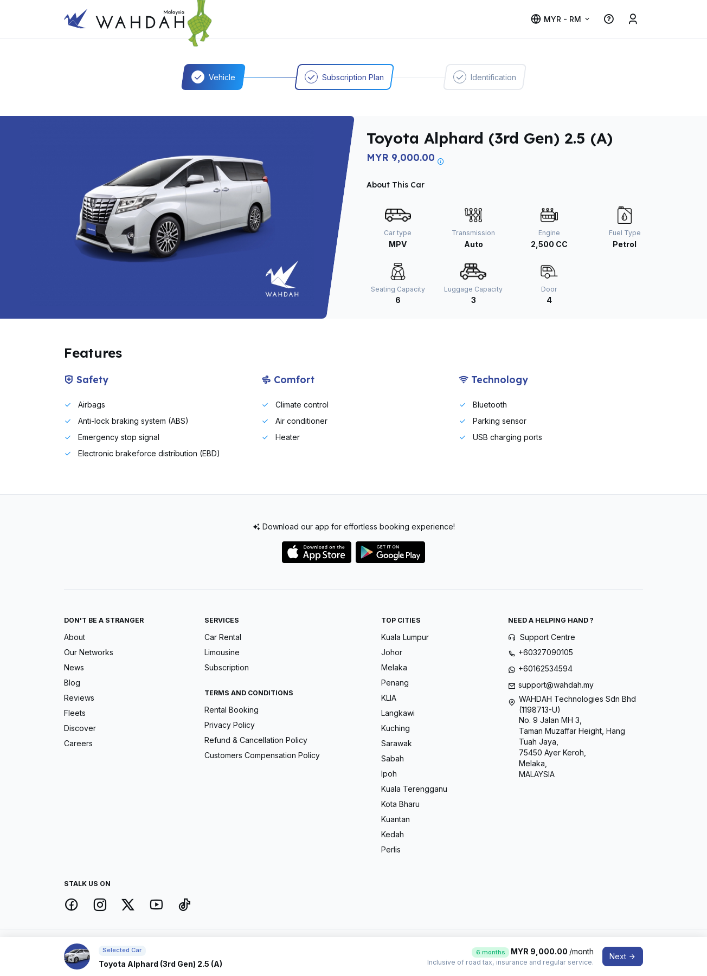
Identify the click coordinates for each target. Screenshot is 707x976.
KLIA (388, 697)
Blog (72, 682)
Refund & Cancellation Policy (255, 740)
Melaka (394, 667)
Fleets (75, 713)
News (74, 667)
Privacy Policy (229, 724)
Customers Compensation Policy (262, 755)
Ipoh (389, 773)
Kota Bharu (400, 804)
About (74, 637)
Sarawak (396, 743)
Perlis (391, 849)
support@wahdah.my (556, 684)
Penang (395, 682)
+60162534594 (545, 668)
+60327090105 (545, 652)
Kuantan (395, 819)
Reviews (79, 697)
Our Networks (88, 652)
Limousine (222, 652)
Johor (391, 652)
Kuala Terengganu (414, 788)
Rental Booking (231, 709)
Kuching (395, 728)
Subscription (226, 667)
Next (622, 956)
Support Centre (547, 637)
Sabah (392, 758)
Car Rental (222, 637)
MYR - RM (555, 19)
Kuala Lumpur (405, 637)
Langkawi (398, 713)
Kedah (392, 834)
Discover (80, 728)
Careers (78, 743)
